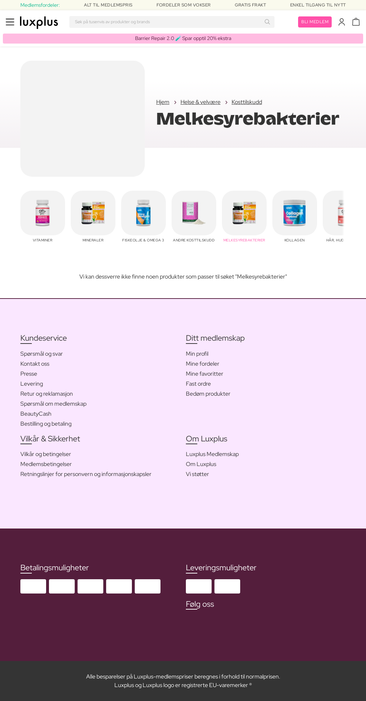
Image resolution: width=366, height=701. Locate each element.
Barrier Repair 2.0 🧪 (183, 38)
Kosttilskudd (247, 102)
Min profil (197, 353)
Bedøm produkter (208, 393)
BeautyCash (35, 413)
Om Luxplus (201, 464)
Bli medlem (314, 22)
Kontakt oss (34, 363)
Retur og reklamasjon (46, 393)
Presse (28, 373)
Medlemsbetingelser (46, 464)
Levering (31, 383)
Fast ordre (198, 383)
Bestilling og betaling (45, 423)
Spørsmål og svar (41, 353)
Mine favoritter (204, 373)
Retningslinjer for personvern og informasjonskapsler (86, 474)
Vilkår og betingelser (45, 454)
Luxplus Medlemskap (212, 454)
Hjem (162, 102)
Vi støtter (197, 474)
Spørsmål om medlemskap (53, 403)
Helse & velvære (200, 102)
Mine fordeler (202, 363)
